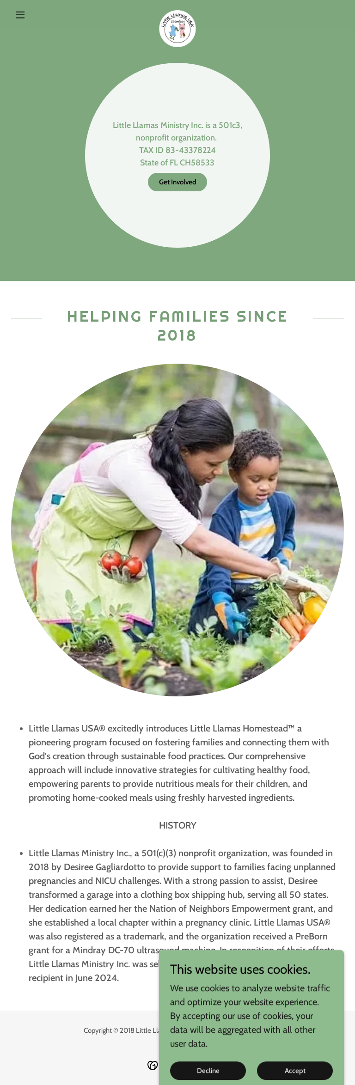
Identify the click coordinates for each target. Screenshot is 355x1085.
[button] (36, 15)
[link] (177, 14)
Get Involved (177, 182)
